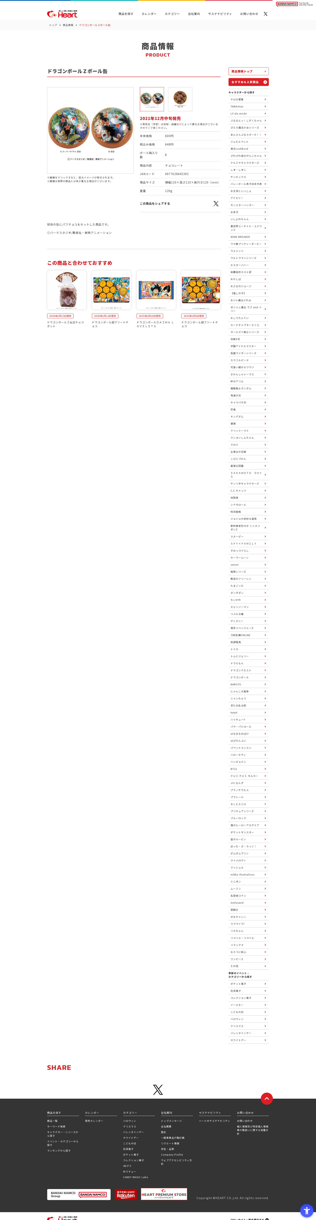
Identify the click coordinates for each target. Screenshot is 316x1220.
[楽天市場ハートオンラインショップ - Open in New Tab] (126, 1194)
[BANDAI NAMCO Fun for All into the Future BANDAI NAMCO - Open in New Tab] (294, 4)
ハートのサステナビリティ (214, 1120)
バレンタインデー (133, 1132)
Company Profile (172, 1154)
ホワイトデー (131, 1137)
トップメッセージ (171, 1120)
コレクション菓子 (133, 1160)
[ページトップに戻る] (267, 1099)
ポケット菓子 (131, 1154)
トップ (53, 25)
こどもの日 (129, 1143)
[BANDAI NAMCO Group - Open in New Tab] (79, 1194)
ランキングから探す (59, 1150)
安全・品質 (167, 1149)
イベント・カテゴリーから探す (63, 1143)
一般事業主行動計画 (173, 1137)
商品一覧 (52, 1120)
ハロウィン (129, 1120)
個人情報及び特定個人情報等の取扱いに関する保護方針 (252, 1130)
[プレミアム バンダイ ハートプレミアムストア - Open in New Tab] (164, 1194)
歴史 (163, 1132)
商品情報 (68, 25)
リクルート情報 (170, 1143)
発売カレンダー (94, 1120)
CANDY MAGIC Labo (135, 1177)
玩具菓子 (128, 1149)
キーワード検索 (56, 1126)
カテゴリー (172, 14)
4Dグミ (127, 1165)
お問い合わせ (245, 1120)
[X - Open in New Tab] (265, 14)
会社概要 (166, 1126)
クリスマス (129, 1126)
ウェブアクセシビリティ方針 (176, 1161)
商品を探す (126, 14)
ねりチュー (129, 1171)
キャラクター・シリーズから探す (62, 1133)
